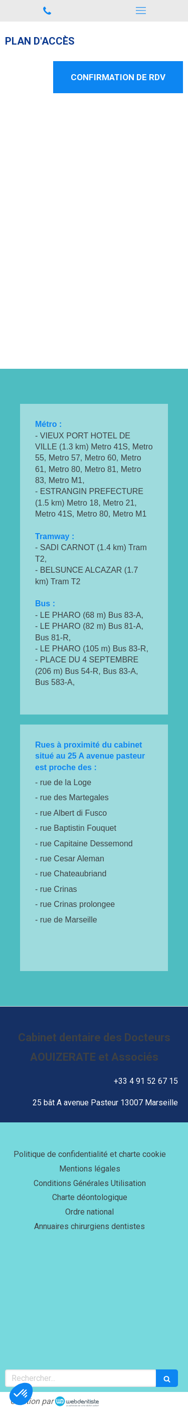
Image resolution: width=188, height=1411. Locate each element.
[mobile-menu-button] (141, 11)
